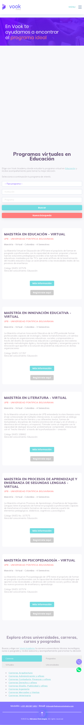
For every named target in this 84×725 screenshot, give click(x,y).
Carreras (10, 658)
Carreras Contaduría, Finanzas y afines (30, 679)
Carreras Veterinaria (20, 695)
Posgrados (51, 658)
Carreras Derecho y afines (23, 682)
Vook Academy (27, 648)
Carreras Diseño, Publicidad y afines (28, 685)
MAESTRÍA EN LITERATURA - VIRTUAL (35, 398)
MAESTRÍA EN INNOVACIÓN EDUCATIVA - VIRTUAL (37, 315)
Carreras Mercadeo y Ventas (24, 692)
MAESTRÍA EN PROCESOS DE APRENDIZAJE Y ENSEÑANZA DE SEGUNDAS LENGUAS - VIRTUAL (40, 483)
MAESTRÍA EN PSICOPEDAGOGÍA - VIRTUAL (39, 560)
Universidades (52, 664)
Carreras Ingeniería (19, 689)
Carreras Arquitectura (21, 672)
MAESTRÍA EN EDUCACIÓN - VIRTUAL (34, 234)
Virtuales (10, 664)
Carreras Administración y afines (26, 676)
